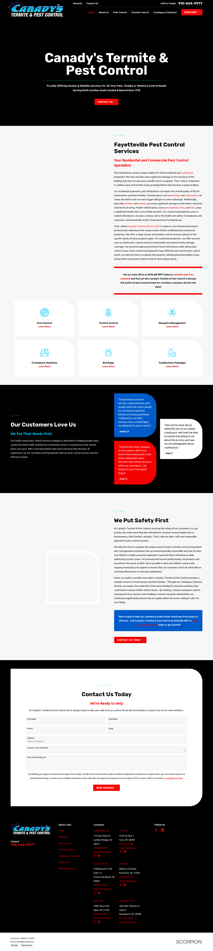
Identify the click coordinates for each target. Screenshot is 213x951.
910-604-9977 (190, 3)
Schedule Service (67, 868)
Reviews (77, 3)
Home (62, 830)
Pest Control (65, 843)
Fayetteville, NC (101, 830)
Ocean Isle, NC (100, 863)
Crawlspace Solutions (69, 856)
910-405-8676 (100, 885)
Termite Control (67, 849)
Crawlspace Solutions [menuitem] (165, 12)
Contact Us (92, 3)
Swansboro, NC (126, 900)
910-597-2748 (126, 844)
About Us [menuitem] (104, 12)
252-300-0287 (126, 918)
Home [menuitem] (91, 12)
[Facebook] (156, 830)
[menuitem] (14, 945)
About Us (63, 837)
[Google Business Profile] (162, 830)
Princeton (124, 863)
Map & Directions (102, 852)
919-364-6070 (100, 914)
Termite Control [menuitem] (140, 12)
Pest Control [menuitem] (120, 12)
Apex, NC (98, 900)
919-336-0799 (126, 877)
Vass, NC (123, 830)
